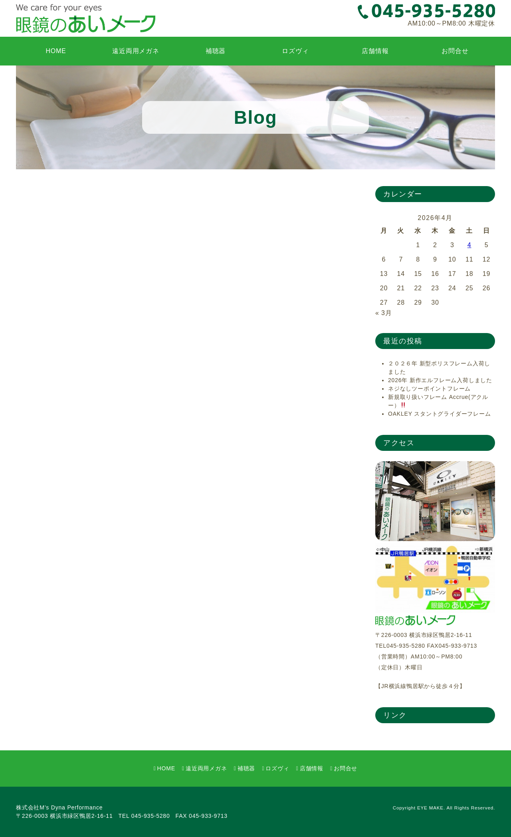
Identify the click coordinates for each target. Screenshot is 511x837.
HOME (56, 51)
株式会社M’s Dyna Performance (59, 807)
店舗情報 (375, 51)
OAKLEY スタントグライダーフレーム (439, 414)
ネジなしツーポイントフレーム (429, 388)
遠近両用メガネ (135, 51)
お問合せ (455, 51)
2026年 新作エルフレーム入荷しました (440, 380)
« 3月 (383, 312)
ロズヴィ (295, 51)
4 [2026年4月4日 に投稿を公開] (469, 245)
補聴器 (216, 51)
